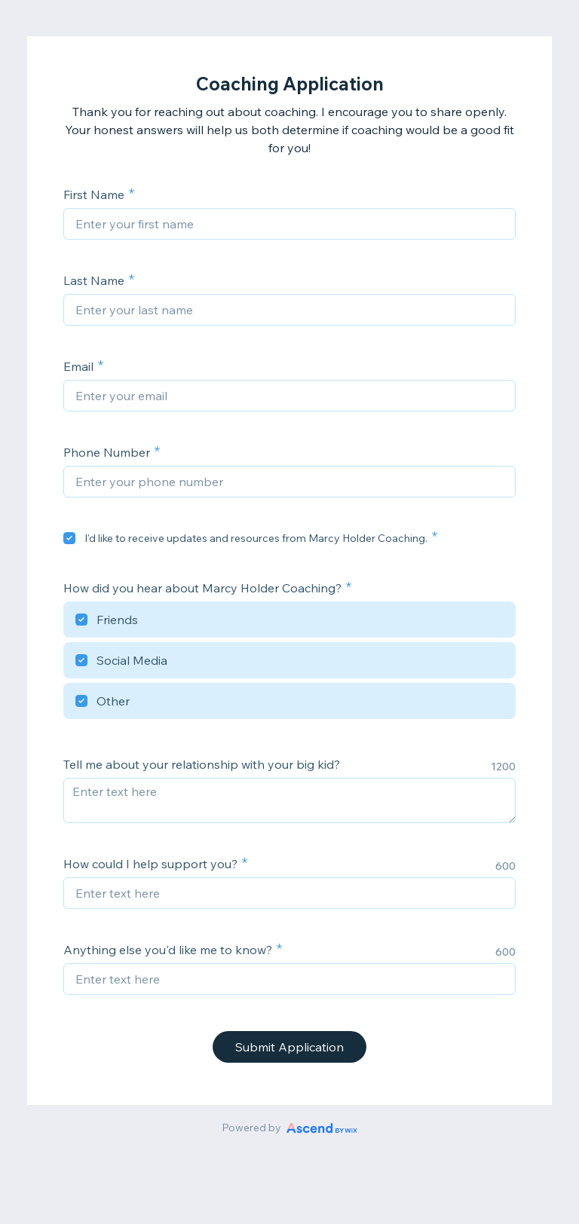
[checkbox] (69, 538)
